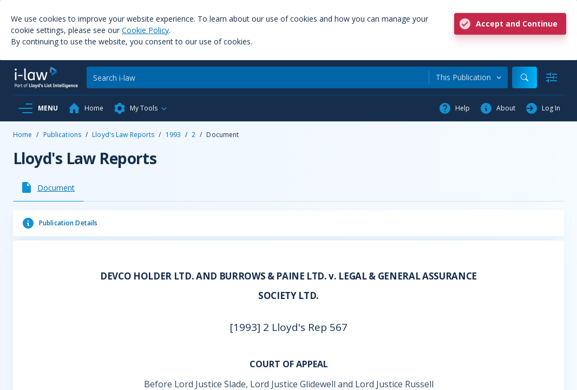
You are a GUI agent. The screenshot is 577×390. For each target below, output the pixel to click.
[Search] (258, 77)
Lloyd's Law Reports (123, 134)
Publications (62, 134)
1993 (173, 134)
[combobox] (468, 77)
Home (22, 134)
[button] (140, 108)
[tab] (48, 187)
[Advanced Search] (551, 77)
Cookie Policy (145, 30)
